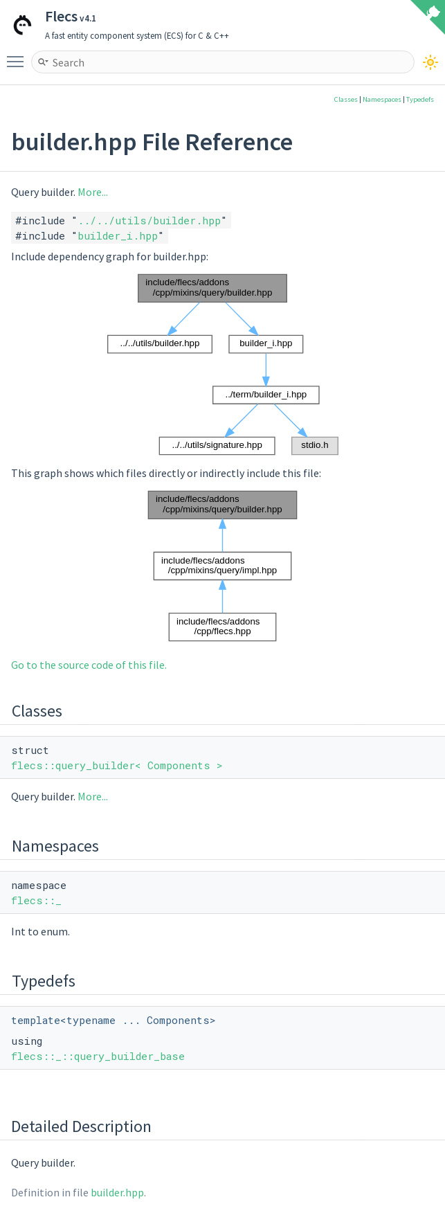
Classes (346, 99)
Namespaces (382, 99)
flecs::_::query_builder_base (98, 1056)
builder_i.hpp (118, 235)
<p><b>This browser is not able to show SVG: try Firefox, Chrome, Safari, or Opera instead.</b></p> (223, 364)
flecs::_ (36, 900)
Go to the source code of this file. (89, 665)
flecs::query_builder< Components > (117, 765)
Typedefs (420, 99)
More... (93, 192)
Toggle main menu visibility (18, 55)
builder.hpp (117, 1192)
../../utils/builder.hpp (149, 220)
